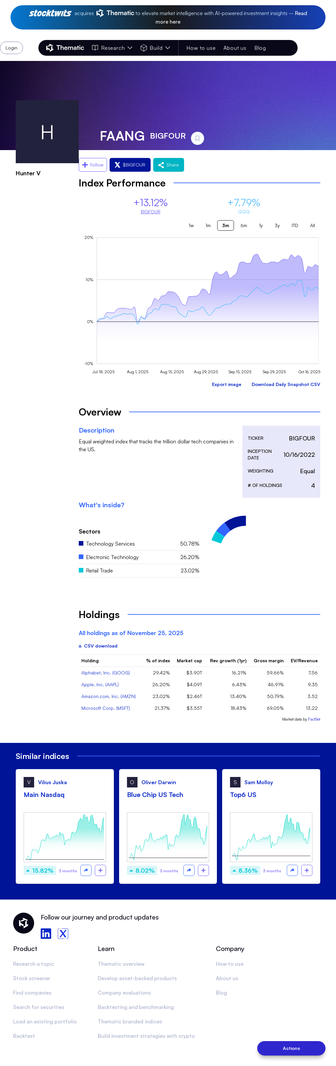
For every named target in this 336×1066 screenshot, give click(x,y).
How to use (201, 48)
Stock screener (31, 978)
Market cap (189, 660)
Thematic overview (121, 963)
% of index (158, 660)
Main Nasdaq (44, 794)
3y (277, 225)
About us (234, 48)
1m (208, 225)
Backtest (24, 1036)
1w (191, 225)
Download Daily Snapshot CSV (286, 384)
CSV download (98, 646)
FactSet (314, 719)
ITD (295, 225)
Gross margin (269, 660)
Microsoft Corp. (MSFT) (105, 708)
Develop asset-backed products (137, 978)
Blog (260, 48)
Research (112, 48)
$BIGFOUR (130, 164)
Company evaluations (124, 992)
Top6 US (243, 794)
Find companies (32, 992)
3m (225, 225)
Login (280, 48)
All (312, 225)
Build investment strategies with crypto (146, 1036)
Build (155, 48)
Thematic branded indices (130, 1021)
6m (244, 225)
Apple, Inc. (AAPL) (100, 684)
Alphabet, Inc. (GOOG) (105, 672)
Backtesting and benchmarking (136, 1007)
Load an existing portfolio (45, 1021)
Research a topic (33, 963)
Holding (90, 660)
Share (168, 164)
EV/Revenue (304, 660)
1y (261, 225)
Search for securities (38, 1007)
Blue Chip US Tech (155, 794)
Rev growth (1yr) (228, 660)
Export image (226, 384)
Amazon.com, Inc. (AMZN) (108, 696)
